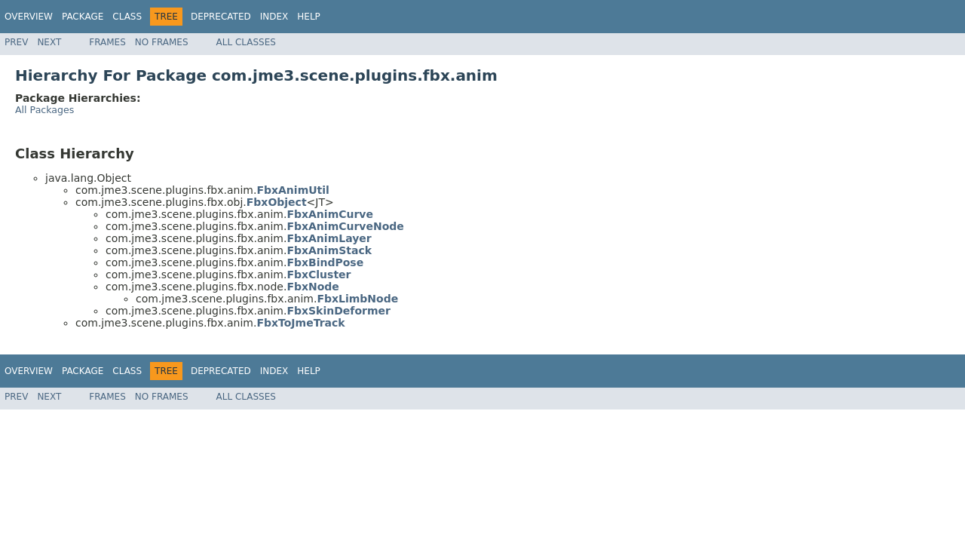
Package (82, 16)
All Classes (246, 42)
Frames (107, 42)
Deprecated (221, 16)
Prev (16, 42)
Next (49, 42)
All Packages (44, 109)
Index (274, 16)
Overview (29, 16)
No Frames (161, 42)
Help (308, 16)
